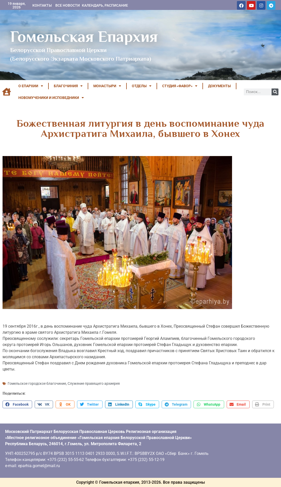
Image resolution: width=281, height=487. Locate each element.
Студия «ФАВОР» (179, 86)
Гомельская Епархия (84, 36)
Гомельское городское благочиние (37, 383)
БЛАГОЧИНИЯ (68, 86)
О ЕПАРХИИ (30, 86)
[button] (17, 404)
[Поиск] (275, 91)
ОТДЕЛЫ (141, 86)
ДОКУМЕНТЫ (219, 86)
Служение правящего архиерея (94, 383)
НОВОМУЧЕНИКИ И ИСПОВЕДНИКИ (51, 97)
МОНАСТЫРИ (107, 86)
